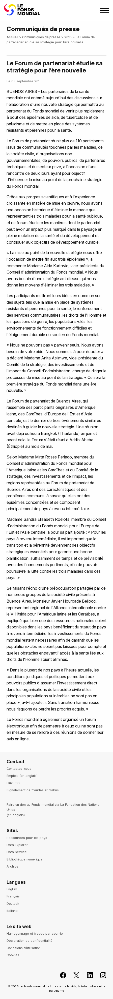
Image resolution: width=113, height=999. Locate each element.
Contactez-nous (19, 769)
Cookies (13, 955)
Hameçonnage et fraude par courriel (35, 933)
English (12, 889)
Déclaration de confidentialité (29, 941)
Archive (12, 866)
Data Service (17, 852)
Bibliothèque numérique (25, 859)
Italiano (12, 911)
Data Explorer (17, 845)
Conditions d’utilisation (24, 948)
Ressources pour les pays (27, 838)
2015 (68, 37)
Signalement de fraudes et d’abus (33, 790)
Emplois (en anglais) (22, 776)
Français (13, 896)
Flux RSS (13, 783)
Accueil (12, 37)
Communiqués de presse (41, 37)
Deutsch (13, 904)
